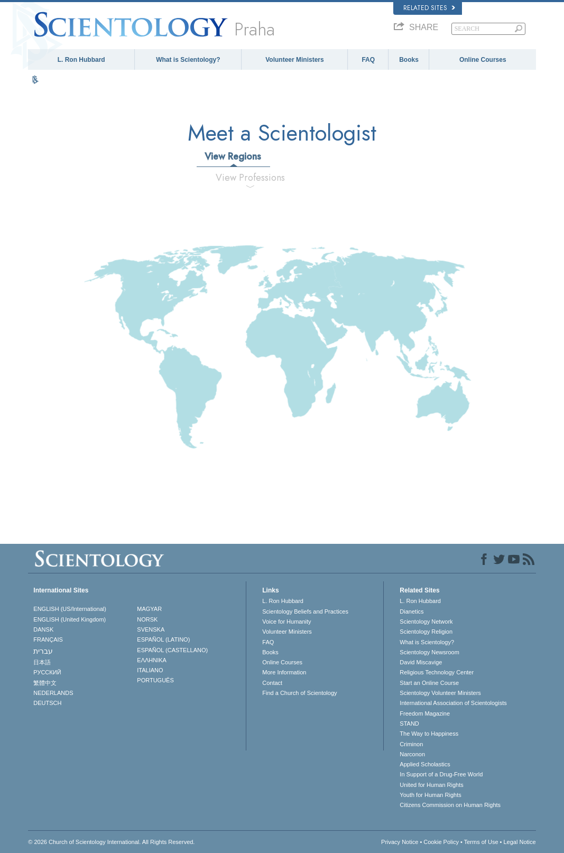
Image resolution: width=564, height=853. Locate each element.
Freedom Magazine (425, 713)
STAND (409, 723)
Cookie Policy (441, 842)
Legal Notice (519, 842)
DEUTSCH (47, 703)
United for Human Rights (431, 785)
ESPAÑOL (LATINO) (163, 639)
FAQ (368, 59)
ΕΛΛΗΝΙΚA (152, 660)
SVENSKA (150, 629)
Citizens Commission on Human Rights (450, 805)
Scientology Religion (426, 631)
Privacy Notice (399, 842)
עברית (43, 651)
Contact (272, 683)
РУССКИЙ (47, 672)
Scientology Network (426, 621)
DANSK (43, 629)
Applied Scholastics (425, 764)
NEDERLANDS (53, 693)
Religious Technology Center (437, 672)
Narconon (412, 754)
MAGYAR (149, 609)
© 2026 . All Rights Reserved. (111, 842)
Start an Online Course (429, 683)
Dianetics (411, 611)
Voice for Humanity (286, 621)
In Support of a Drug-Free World (441, 774)
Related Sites (429, 8)
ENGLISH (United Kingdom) (69, 619)
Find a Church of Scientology (299, 693)
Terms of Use (481, 842)
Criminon (411, 744)
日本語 (42, 662)
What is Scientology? (188, 59)
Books (409, 59)
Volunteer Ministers (294, 59)
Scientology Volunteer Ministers (440, 693)
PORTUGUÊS (155, 680)
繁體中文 (45, 683)
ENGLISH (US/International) (69, 609)
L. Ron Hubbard (81, 59)
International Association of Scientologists (453, 703)
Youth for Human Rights (430, 795)
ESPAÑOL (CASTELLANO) (172, 650)
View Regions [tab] (233, 156)
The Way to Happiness (429, 733)
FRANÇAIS (48, 639)
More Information (284, 672)
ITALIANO (150, 670)
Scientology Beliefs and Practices (305, 611)
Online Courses (482, 59)
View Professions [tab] (250, 177)
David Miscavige (421, 662)
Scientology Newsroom (429, 652)
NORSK (147, 619)
